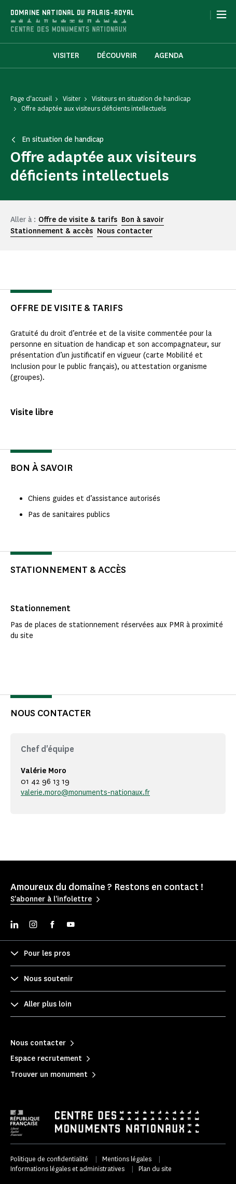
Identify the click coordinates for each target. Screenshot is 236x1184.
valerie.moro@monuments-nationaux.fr (85, 792)
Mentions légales (126, 1159)
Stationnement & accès (51, 231)
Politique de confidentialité (49, 1159)
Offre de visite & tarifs (77, 220)
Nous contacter (124, 231)
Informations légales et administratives (67, 1168)
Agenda (169, 56)
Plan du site (155, 1168)
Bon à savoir (142, 220)
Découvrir (117, 56)
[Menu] (221, 14)
